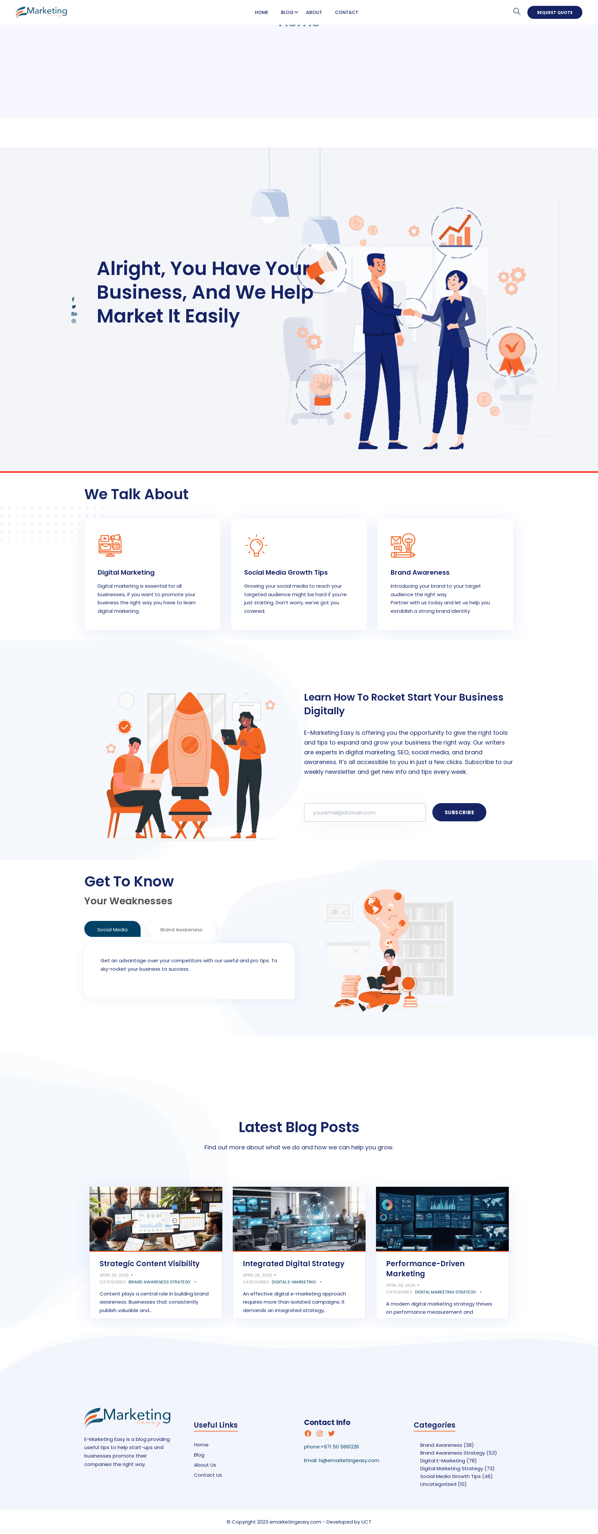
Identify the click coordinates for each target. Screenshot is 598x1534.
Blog (287, 12)
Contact (346, 12)
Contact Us (208, 1475)
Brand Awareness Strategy (159, 1282)
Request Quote (555, 12)
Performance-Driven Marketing (425, 1269)
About (314, 12)
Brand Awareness (441, 1445)
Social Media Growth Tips (450, 1476)
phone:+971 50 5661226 (331, 1446)
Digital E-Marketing (294, 1282)
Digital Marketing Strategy (445, 1292)
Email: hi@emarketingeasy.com (341, 1460)
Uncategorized (438, 1484)
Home (261, 12)
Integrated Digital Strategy (293, 1264)
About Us (205, 1464)
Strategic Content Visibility (150, 1264)
